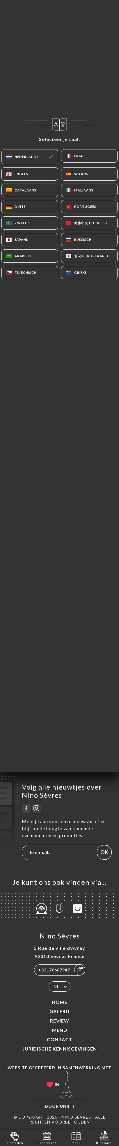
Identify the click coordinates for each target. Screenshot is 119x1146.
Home (60, 1002)
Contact (59, 1039)
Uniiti (67, 1106)
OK (104, 852)
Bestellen (15, 1138)
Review (59, 1020)
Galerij (59, 1011)
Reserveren (47, 1138)
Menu (59, 1030)
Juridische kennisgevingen (59, 1048)
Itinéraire (104, 1138)
